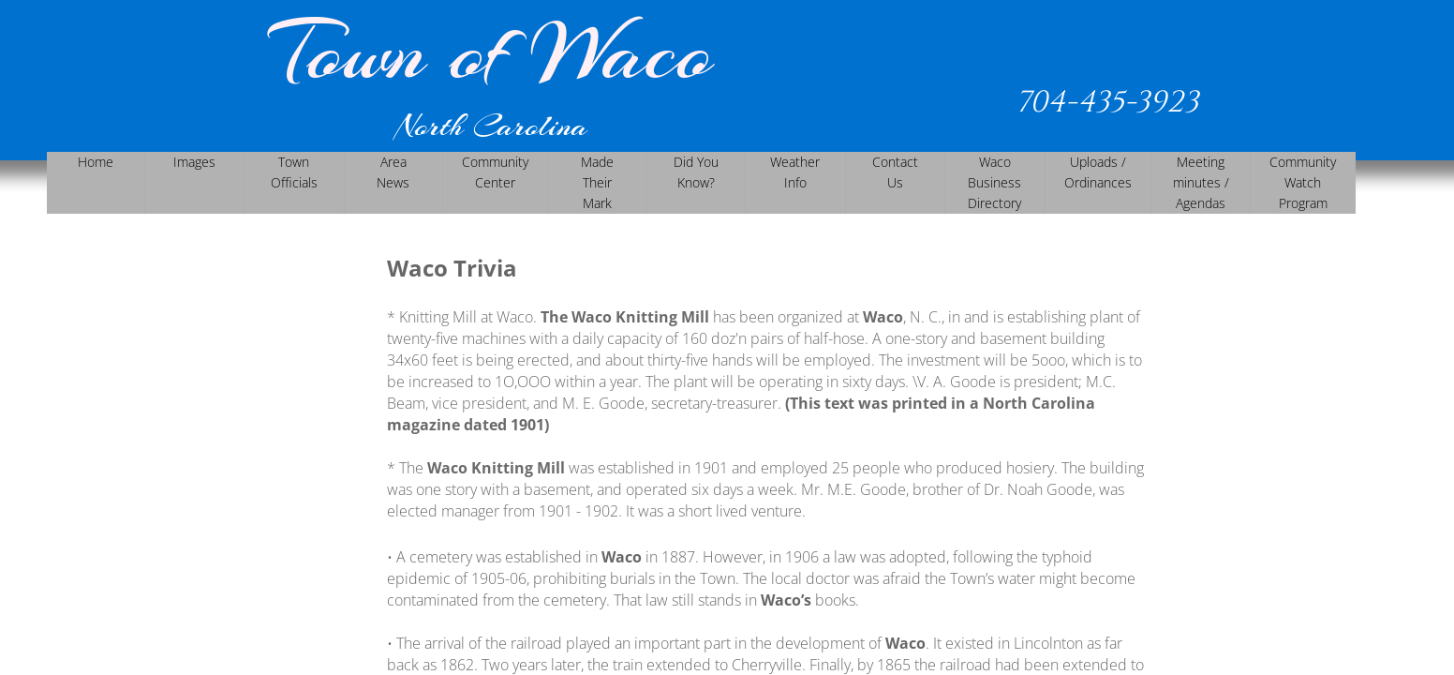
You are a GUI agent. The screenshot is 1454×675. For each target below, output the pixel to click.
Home (95, 162)
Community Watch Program (1302, 182)
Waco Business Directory (994, 182)
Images (194, 162)
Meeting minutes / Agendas (1201, 182)
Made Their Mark (597, 182)
